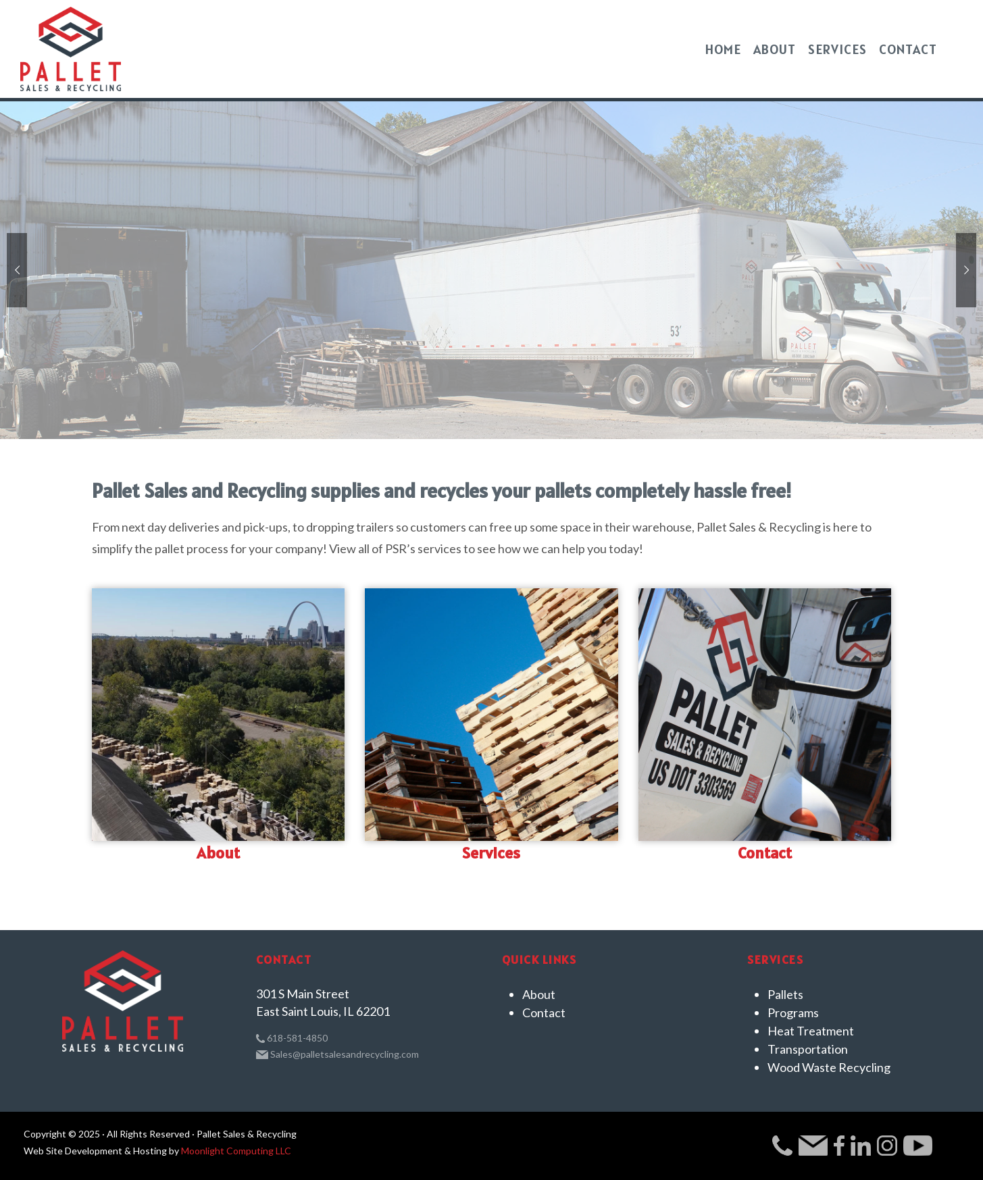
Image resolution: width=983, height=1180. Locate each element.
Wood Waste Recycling (828, 1067)
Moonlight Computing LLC (236, 1150)
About (218, 852)
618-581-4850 (292, 1038)
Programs (793, 1012)
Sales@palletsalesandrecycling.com (338, 1054)
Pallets (785, 994)
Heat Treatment (810, 1030)
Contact (765, 852)
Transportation (807, 1049)
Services (491, 852)
